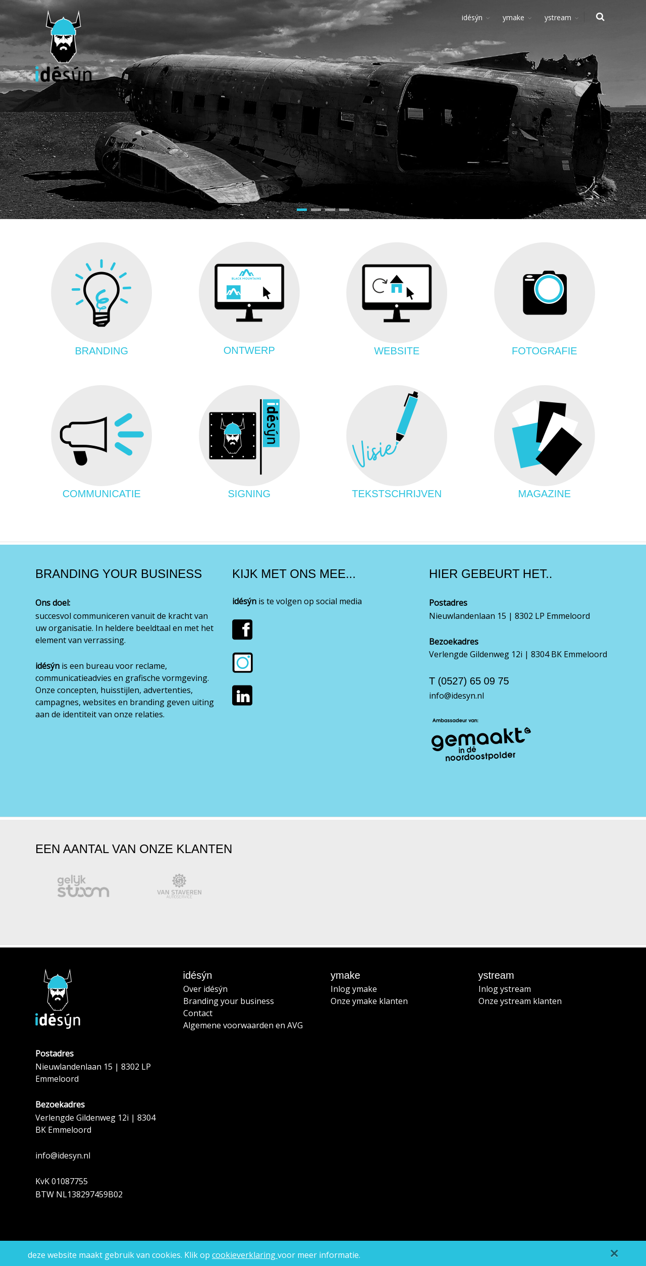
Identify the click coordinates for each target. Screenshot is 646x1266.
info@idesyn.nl (456, 695)
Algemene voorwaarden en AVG (243, 1025)
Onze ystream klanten (520, 1001)
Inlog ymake (354, 988)
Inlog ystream (504, 988)
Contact (197, 1013)
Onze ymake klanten (369, 1001)
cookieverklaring (245, 1254)
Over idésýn (205, 988)
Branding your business (228, 1001)
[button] (302, 209)
